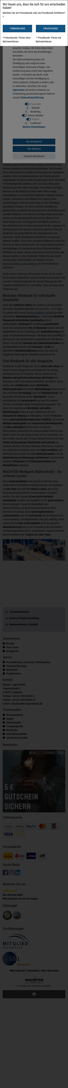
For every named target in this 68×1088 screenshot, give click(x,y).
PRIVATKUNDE (50, 28)
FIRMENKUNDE (17, 28)
